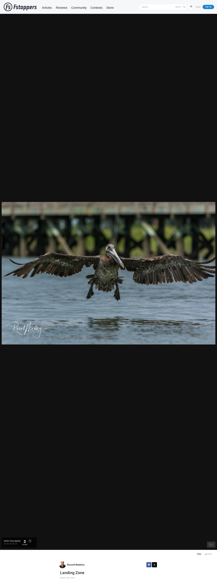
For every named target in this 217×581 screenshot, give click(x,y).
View (199, 554)
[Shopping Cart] (191, 7)
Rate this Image (12, 541)
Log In (198, 7)
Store (110, 7)
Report (208, 554)
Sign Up (208, 7)
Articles (47, 7)
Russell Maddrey (76, 565)
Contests (97, 7)
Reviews (61, 7)
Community (79, 7)
